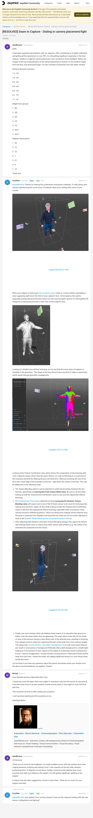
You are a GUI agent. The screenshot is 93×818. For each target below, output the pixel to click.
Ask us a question (82, 14)
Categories (48, 3)
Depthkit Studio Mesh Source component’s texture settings (48, 518)
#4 (88, 756)
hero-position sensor (47, 293)
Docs (88, 3)
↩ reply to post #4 (18, 789)
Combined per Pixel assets (29, 501)
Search (76, 3)
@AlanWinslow (18, 185)
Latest (59, 3)
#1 (88, 45)
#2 (88, 181)
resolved (5, 38)
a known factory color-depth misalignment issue (47, 645)
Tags (68, 3)
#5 (88, 793)
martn (40, 728)
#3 (88, 673)
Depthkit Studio (19, 27)
